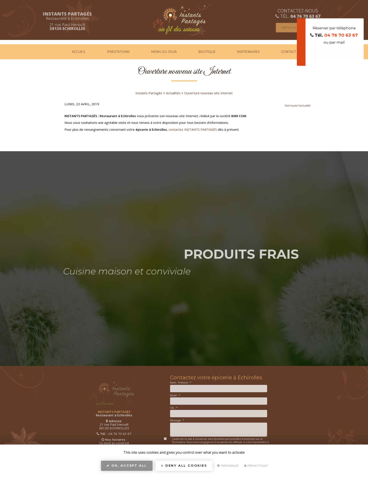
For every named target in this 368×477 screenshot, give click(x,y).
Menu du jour (164, 52)
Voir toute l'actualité (297, 105)
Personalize (228, 467)
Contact (288, 52)
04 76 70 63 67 (341, 35)
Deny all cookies (184, 467)
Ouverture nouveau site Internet (208, 93)
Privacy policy (256, 467)
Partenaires (248, 52)
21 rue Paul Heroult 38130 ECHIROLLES (62, 424)
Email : (175, 395)
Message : (177, 420)
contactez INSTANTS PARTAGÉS (193, 129)
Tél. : (174, 408)
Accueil (79, 52)
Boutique (207, 52)
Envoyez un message (333, 52)
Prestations (118, 52)
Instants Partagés (148, 93)
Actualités (173, 93)
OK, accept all (126, 467)
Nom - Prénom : (180, 382)
